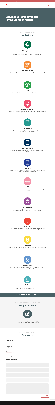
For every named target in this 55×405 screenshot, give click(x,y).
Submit (45, 396)
